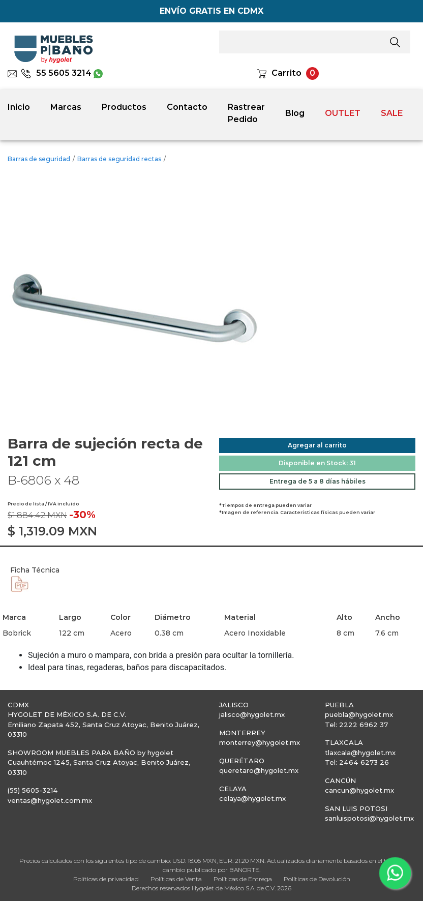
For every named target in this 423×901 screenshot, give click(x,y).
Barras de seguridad (39, 159)
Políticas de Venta (176, 879)
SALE (392, 113)
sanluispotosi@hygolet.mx (369, 818)
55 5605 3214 (56, 73)
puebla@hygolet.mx (359, 714)
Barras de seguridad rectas (119, 159)
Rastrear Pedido (246, 113)
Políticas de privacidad (106, 879)
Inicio (19, 107)
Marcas (65, 107)
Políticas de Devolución (317, 879)
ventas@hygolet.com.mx (50, 800)
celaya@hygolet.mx (252, 798)
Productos (124, 107)
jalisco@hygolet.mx (252, 714)
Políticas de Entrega (243, 879)
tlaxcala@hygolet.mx (360, 752)
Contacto (187, 107)
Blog (295, 113)
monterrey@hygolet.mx (259, 742)
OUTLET (342, 113)
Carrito (286, 73)
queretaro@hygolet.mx (258, 770)
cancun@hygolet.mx (359, 790)
